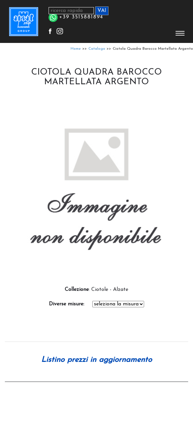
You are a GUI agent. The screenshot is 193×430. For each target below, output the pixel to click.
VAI (101, 10)
